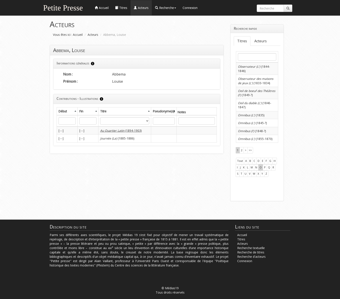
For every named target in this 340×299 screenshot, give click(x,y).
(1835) (251, 115)
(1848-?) (252, 131)
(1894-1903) (121, 130)
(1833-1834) (255, 81)
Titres (242, 41)
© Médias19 (170, 288)
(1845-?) (252, 123)
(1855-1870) (255, 139)
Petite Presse (63, 7)
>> (250, 150)
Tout (240, 161)
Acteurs (93, 35)
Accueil (78, 35)
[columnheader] (67, 111)
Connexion (190, 8)
